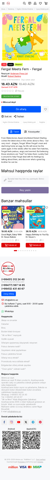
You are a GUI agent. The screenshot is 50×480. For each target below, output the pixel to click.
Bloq (3, 328)
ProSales (21, 462)
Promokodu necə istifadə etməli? (15, 361)
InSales (40, 462)
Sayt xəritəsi (40, 459)
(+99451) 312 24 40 (13, 279)
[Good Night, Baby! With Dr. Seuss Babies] (12, 217)
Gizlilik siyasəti (7, 339)
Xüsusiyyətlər (32, 131)
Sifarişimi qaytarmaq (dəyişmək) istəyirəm (19, 343)
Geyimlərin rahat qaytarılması (13, 350)
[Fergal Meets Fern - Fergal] (25, 36)
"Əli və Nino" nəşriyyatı (11, 335)
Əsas (3, 9)
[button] (15, 250)
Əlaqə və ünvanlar (9, 320)
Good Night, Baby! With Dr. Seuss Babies (11, 235)
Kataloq (11, 9)
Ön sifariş (21, 109)
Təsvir (14, 131)
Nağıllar (42, 122)
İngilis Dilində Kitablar (25, 9)
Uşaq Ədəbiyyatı (42, 9)
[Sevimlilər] (40, 3)
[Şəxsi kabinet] (35, 3)
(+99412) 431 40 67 (13, 288)
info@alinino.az (11, 300)
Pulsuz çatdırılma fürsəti (11, 354)
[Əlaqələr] (29, 3)
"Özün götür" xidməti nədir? (13, 369)
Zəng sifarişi (8, 294)
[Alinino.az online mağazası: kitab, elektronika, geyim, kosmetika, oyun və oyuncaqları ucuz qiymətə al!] (8, 3)
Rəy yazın (25, 190)
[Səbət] (46, 3)
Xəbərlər (5, 324)
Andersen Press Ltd (19, 73)
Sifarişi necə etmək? (10, 358)
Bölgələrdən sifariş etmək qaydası (16, 365)
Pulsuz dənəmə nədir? (10, 346)
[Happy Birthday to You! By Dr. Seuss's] (37, 217)
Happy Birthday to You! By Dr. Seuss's (37, 235)
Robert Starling (14, 76)
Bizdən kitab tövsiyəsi (10, 331)
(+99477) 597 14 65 (13, 285)
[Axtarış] (24, 3)
